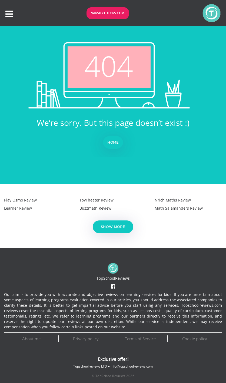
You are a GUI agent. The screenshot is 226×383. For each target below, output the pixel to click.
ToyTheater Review (96, 200)
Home (113, 142)
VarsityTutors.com (107, 13)
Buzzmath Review (95, 208)
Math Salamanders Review (179, 208)
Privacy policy (86, 338)
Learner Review (18, 208)
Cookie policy (194, 338)
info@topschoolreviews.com (132, 366)
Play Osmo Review (20, 200)
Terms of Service (140, 338)
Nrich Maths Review (173, 200)
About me (31, 338)
